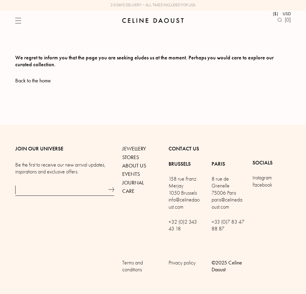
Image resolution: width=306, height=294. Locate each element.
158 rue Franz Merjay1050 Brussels (183, 186)
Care (128, 191)
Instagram (262, 178)
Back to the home (33, 80)
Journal (133, 182)
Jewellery (134, 148)
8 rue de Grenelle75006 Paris (224, 186)
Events (131, 174)
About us (134, 165)
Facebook (262, 185)
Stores (130, 157)
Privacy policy (182, 263)
